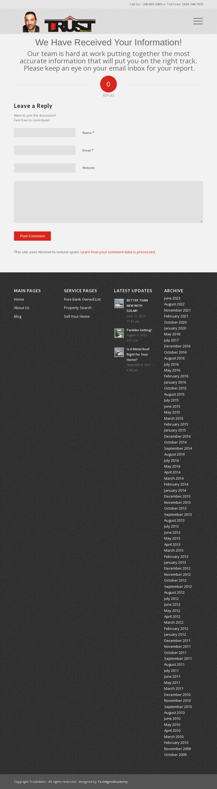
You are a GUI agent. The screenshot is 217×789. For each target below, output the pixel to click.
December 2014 (177, 436)
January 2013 (175, 562)
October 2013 (175, 508)
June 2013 (172, 532)
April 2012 (172, 616)
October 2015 (175, 388)
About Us (21, 307)
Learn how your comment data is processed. (118, 251)
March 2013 (173, 550)
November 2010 (177, 700)
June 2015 (172, 406)
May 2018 (172, 334)
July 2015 (171, 400)
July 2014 (171, 460)
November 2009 (177, 748)
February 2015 (176, 424)
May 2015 (172, 412)
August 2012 (174, 592)
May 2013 (172, 538)
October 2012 (175, 580)
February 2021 (176, 316)
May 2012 (172, 610)
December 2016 (177, 346)
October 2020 (175, 322)
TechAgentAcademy (113, 781)
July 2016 (171, 364)
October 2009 (175, 754)
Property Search (78, 307)
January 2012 (175, 634)
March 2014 (173, 478)
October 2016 (175, 352)
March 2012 (173, 622)
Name (88, 132)
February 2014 (176, 484)
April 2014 (172, 472)
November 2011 (177, 646)
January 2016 (175, 382)
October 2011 (175, 652)
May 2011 (172, 682)
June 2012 (172, 604)
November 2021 (177, 310)
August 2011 (174, 664)
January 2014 (175, 490)
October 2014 (175, 442)
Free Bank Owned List (82, 299)
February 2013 (176, 556)
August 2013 (174, 520)
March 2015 (173, 418)
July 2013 (171, 526)
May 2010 (172, 724)
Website (88, 168)
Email (88, 150)
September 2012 (178, 586)
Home (19, 299)
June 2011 (172, 676)
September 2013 (178, 514)
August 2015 (174, 394)
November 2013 (177, 502)
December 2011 (177, 640)
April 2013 (172, 544)
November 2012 (177, 574)
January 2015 (175, 430)
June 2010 (172, 718)
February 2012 (176, 628)
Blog (17, 316)
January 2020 (175, 328)
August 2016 (174, 358)
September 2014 (178, 448)
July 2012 (171, 598)
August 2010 (174, 712)
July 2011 (171, 670)
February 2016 (176, 376)
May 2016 (172, 370)
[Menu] (195, 21)
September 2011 (178, 658)
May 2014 (172, 466)
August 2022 (174, 304)
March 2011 (173, 688)
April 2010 (172, 730)
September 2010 (178, 706)
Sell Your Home (77, 316)
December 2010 (177, 694)
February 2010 (176, 742)
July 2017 (171, 340)
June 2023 (172, 298)
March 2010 (173, 736)
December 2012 (177, 568)
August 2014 (174, 454)
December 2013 (177, 496)
